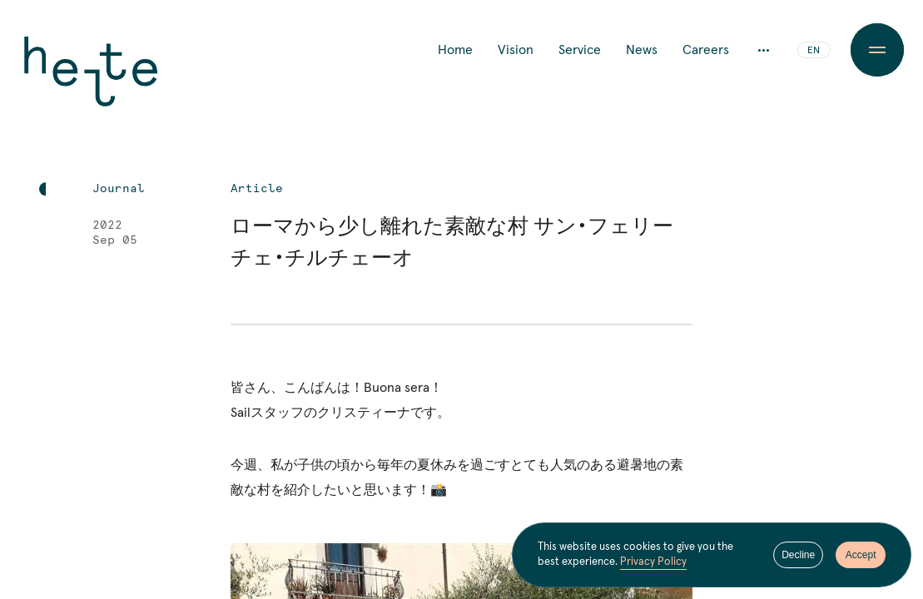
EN (813, 51)
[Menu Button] (877, 50)
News (642, 50)
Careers (705, 50)
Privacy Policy (653, 562)
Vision (515, 50)
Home (455, 50)
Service (579, 50)
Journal (118, 189)
